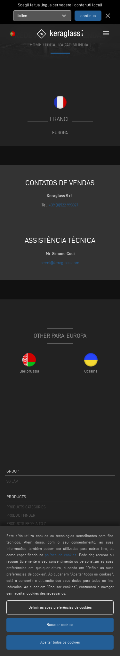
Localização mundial (68, 44)
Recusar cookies (60, 624)
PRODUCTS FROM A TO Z (26, 523)
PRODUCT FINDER (20, 515)
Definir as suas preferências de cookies (60, 607)
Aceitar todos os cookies (60, 642)
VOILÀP (12, 481)
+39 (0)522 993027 (63, 205)
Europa (60, 132)
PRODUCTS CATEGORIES (26, 507)
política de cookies (60, 555)
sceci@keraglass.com (60, 262)
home (36, 44)
